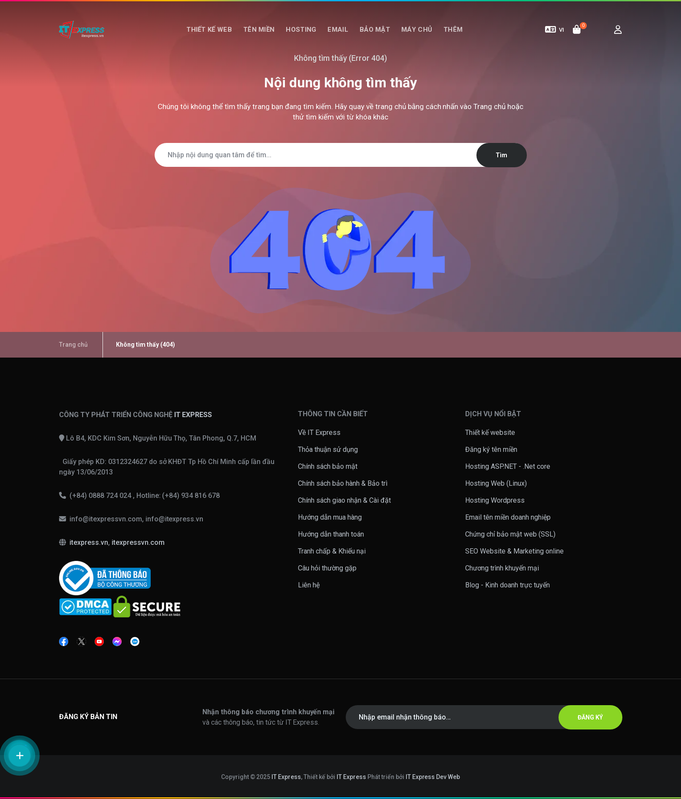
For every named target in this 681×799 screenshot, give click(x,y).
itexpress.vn (88, 542)
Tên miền (258, 29)
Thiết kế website (490, 432)
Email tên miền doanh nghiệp (508, 517)
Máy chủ (416, 29)
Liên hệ (309, 585)
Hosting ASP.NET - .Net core (507, 466)
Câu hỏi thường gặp (327, 568)
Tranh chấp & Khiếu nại (332, 551)
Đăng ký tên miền (491, 449)
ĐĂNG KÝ (590, 717)
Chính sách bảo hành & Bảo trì (342, 483)
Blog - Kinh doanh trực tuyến (507, 585)
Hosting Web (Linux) (496, 483)
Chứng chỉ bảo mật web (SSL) (510, 534)
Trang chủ (489, 106)
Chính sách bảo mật (327, 466)
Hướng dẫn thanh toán (331, 534)
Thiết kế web (209, 29)
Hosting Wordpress (495, 500)
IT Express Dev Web (433, 776)
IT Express (286, 776)
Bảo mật (375, 29)
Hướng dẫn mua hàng (330, 517)
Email (337, 29)
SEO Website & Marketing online (514, 551)
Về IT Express (319, 432)
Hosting (301, 29)
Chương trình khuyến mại (502, 568)
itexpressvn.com (138, 542)
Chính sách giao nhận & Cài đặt (344, 500)
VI (554, 29)
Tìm (501, 155)
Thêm (453, 29)
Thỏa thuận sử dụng (328, 449)
